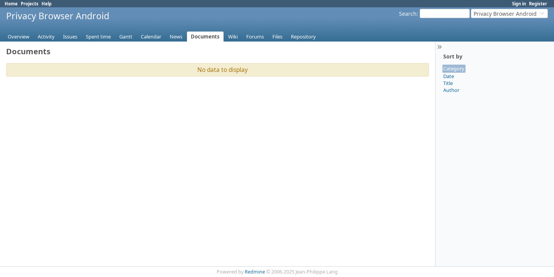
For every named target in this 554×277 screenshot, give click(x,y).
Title (448, 83)
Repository (303, 36)
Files (277, 36)
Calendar (151, 36)
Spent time (98, 36)
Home (11, 4)
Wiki (233, 36)
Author (451, 90)
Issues (70, 36)
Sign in (519, 4)
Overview (18, 36)
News (176, 36)
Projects (29, 4)
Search (408, 13)
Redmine (255, 272)
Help (47, 4)
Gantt (125, 36)
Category (453, 68)
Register (538, 4)
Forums (255, 36)
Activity (46, 36)
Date (448, 76)
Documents (205, 36)
